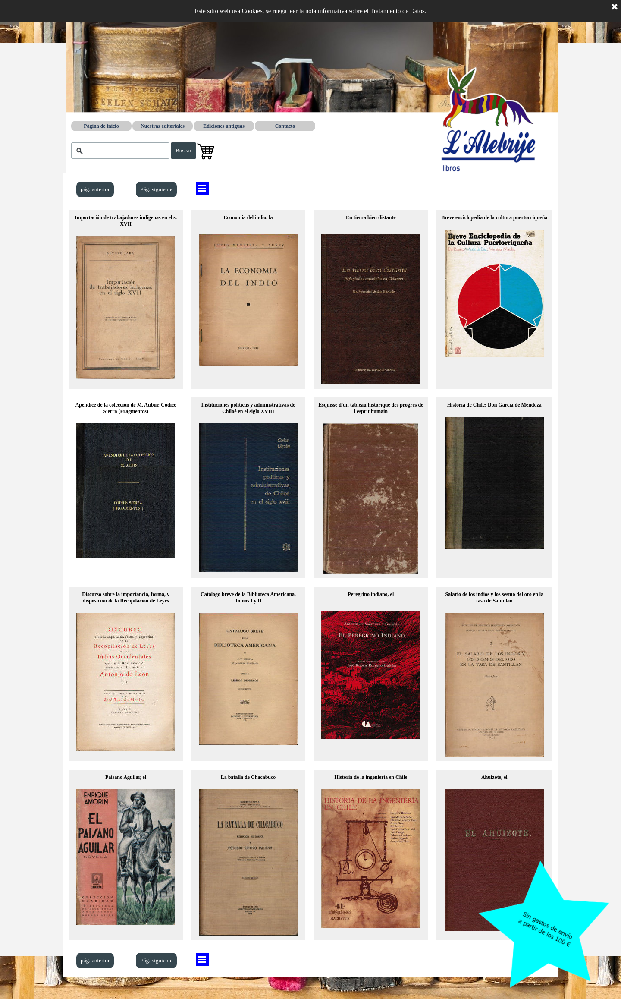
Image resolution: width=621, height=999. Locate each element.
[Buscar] (120, 150)
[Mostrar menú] (202, 188)
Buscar (183, 150)
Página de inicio (101, 126)
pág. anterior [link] (95, 189)
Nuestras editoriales (163, 126)
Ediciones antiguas (224, 126)
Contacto (285, 126)
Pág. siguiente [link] (156, 189)
